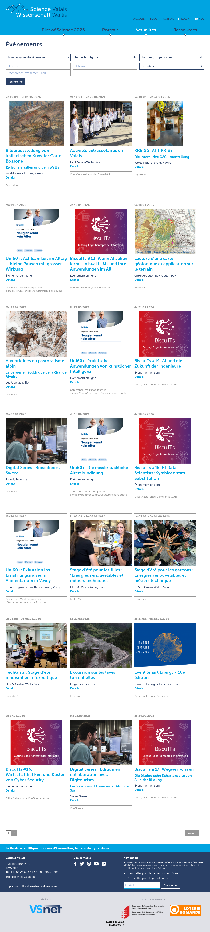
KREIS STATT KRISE (153, 150)
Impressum (13, 886)
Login (185, 18)
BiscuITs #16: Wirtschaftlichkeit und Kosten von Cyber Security (36, 774)
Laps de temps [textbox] (150, 66)
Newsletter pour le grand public (148, 878)
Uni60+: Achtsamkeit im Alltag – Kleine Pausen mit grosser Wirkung (36, 263)
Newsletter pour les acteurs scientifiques (154, 873)
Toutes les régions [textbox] (86, 57)
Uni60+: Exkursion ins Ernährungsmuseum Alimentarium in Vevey (28, 575)
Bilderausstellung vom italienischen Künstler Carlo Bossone (33, 155)
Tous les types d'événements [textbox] (26, 57)
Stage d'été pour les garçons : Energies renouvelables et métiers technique (164, 575)
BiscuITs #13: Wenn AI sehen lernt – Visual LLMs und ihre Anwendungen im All (98, 263)
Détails (10, 177)
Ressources (185, 30)
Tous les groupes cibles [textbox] (156, 57)
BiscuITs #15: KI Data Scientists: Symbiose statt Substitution (159, 473)
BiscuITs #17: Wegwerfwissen (164, 769)
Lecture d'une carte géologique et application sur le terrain (164, 263)
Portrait (110, 30)
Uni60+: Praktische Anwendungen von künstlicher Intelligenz (100, 366)
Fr (196, 18)
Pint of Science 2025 (63, 30)
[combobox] (38, 57)
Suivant (191, 833)
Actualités (145, 30)
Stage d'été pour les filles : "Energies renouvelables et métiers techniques (96, 575)
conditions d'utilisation (157, 868)
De (202, 18)
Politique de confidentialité (39, 886)
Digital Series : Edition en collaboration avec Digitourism (95, 774)
